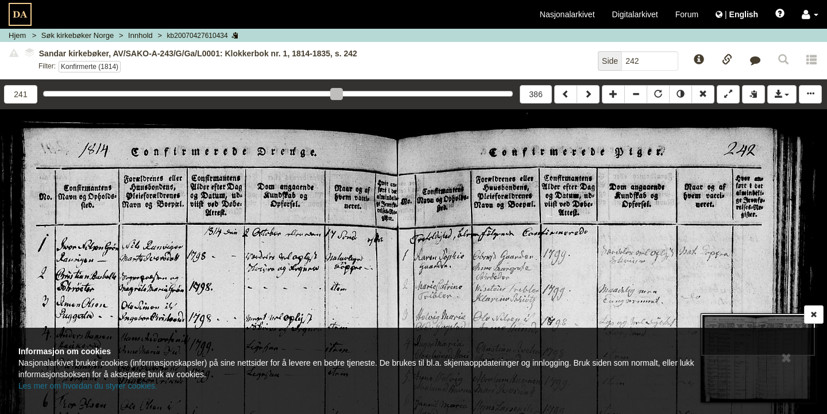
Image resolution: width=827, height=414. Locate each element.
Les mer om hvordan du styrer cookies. (87, 385)
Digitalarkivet (635, 14)
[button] (810, 14)
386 (535, 94)
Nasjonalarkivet (567, 14)
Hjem (17, 35)
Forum (686, 14)
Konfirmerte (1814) (89, 67)
